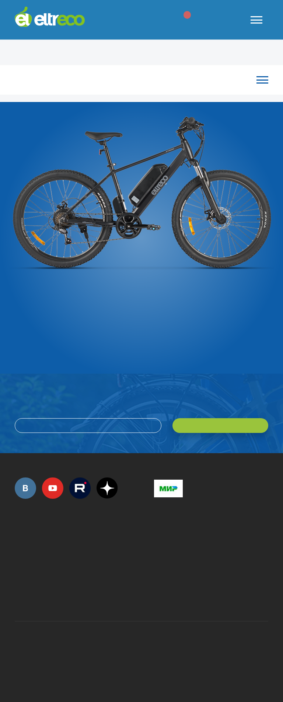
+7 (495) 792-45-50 (19, 547)
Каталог (137, 79)
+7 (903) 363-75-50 (158, 595)
